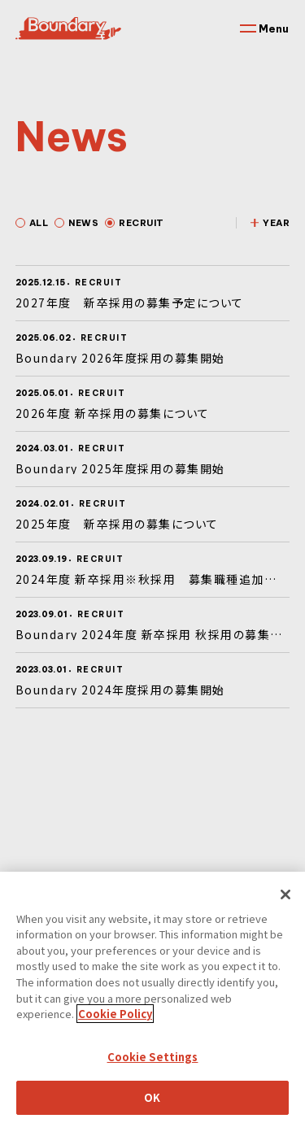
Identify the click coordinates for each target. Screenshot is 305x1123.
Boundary (68, 28)
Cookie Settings (152, 1075)
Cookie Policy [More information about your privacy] (115, 1032)
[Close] (285, 913)
